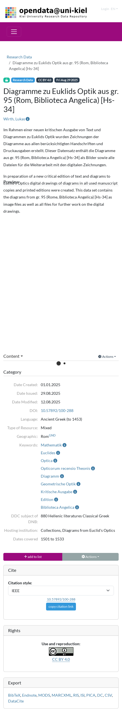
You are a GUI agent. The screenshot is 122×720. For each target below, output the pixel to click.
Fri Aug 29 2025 (67, 80)
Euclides (48, 452)
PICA (90, 695)
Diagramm (50, 476)
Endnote (29, 695)
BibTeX (14, 695)
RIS (76, 695)
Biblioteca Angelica (57, 507)
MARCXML (61, 695)
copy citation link (61, 606)
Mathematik (51, 445)
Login (105, 9)
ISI (82, 695)
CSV (108, 695)
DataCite (16, 701)
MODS (44, 695)
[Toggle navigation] (14, 32)
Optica (46, 460)
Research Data (19, 56)
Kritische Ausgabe (56, 491)
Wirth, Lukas (14, 118)
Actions (105, 356)
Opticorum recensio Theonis (65, 468)
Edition (47, 499)
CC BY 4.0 (44, 80)
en (113, 9)
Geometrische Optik (58, 483)
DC (100, 695)
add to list (33, 557)
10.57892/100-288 (57, 410)
